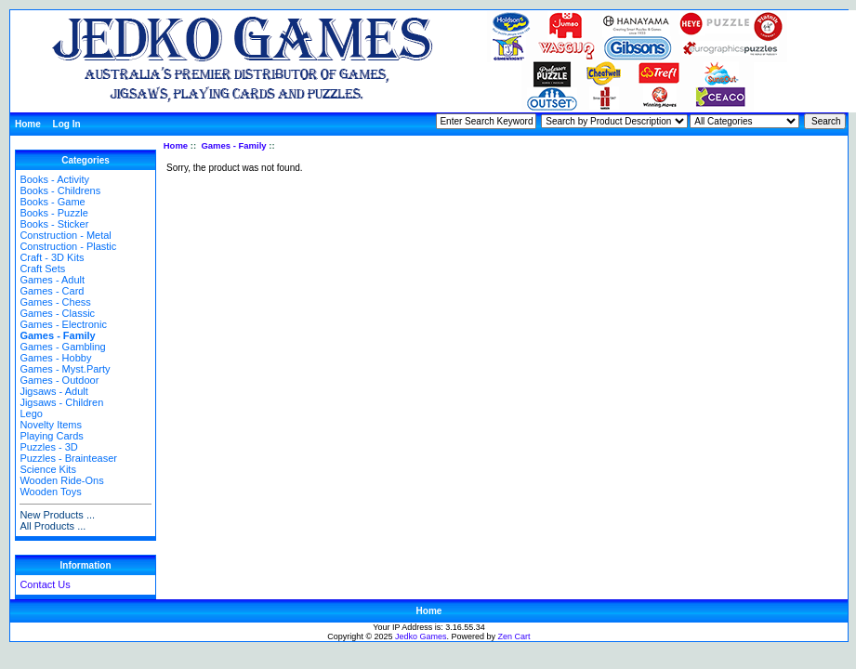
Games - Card (52, 290)
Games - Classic (57, 313)
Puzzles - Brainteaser (68, 458)
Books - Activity (54, 179)
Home (28, 124)
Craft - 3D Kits (52, 257)
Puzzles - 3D (48, 447)
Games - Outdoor (59, 380)
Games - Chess (55, 302)
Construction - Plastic (68, 246)
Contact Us (45, 584)
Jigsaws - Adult (53, 391)
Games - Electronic (63, 324)
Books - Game (52, 201)
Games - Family (233, 145)
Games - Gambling (62, 346)
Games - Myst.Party (65, 368)
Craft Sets (42, 268)
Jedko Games (421, 636)
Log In (67, 124)
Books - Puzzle (53, 212)
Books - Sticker (54, 224)
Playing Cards (51, 435)
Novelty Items (51, 424)
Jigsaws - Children (61, 402)
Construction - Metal (65, 235)
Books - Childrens (60, 190)
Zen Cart (514, 636)
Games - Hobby (55, 357)
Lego (31, 413)
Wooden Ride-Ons (61, 480)
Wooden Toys (50, 491)
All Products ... (53, 525)
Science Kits (48, 469)
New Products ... (57, 514)
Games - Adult (52, 279)
